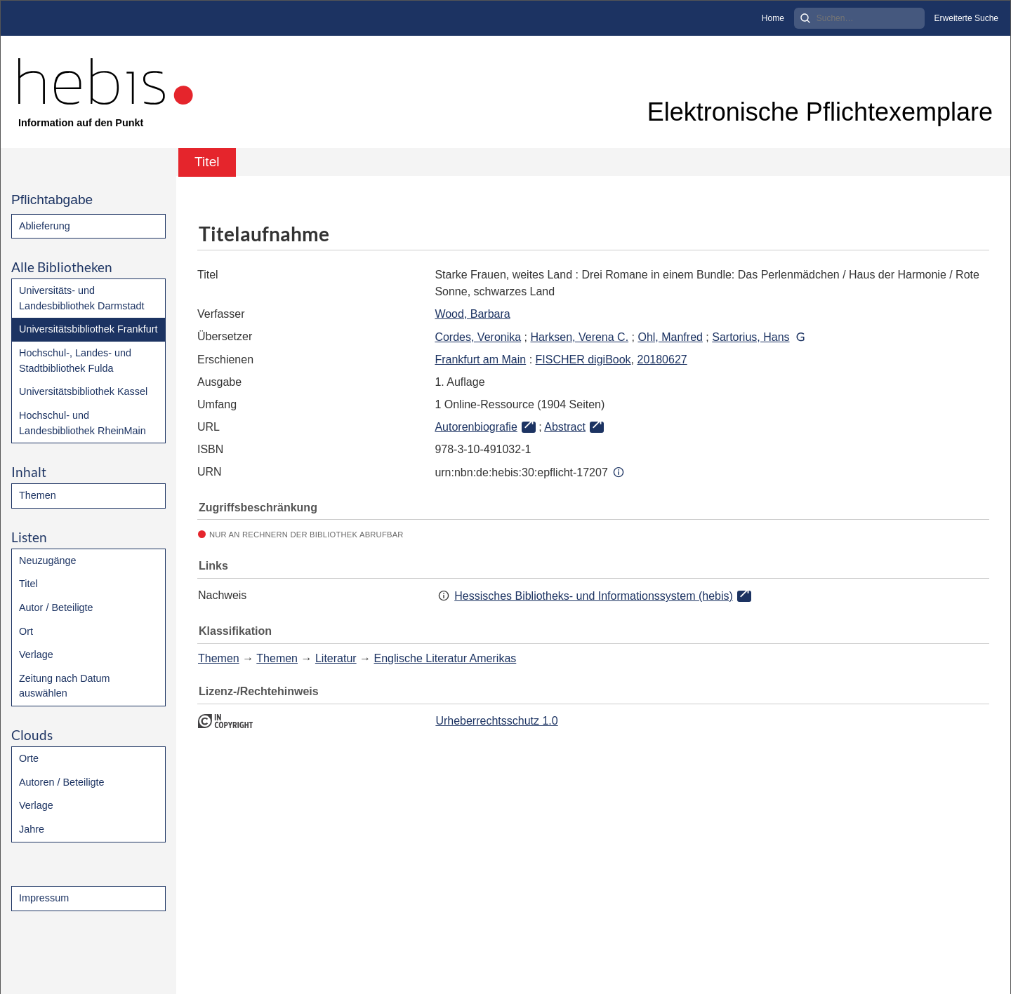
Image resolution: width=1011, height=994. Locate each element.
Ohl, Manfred (669, 337)
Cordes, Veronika (478, 337)
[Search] (859, 18)
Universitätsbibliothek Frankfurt (88, 329)
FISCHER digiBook (583, 359)
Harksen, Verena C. (579, 337)
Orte (29, 758)
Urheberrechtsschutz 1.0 (496, 721)
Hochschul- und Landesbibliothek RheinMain (82, 423)
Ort (26, 631)
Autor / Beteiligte (56, 607)
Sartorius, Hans (750, 337)
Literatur (336, 658)
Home (773, 18)
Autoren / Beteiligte (62, 782)
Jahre (31, 829)
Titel (28, 583)
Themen (37, 495)
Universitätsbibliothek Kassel (83, 391)
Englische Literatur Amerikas (445, 658)
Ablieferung (44, 225)
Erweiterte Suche (966, 18)
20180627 (662, 359)
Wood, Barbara (472, 314)
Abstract (565, 427)
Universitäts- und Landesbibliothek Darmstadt (81, 298)
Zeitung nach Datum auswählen (64, 686)
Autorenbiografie (476, 427)
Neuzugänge (48, 560)
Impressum (44, 898)
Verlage (36, 654)
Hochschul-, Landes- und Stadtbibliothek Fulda (75, 360)
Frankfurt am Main (480, 359)
